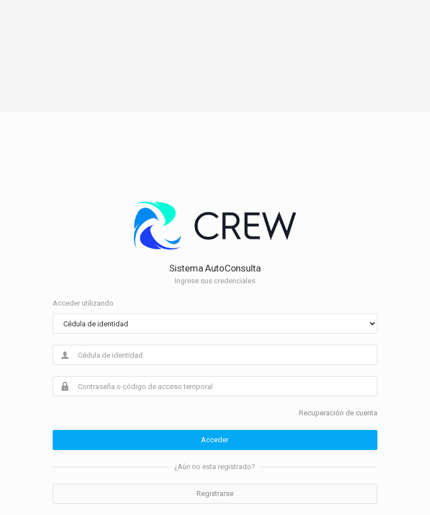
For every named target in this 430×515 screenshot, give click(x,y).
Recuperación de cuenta (338, 413)
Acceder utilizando (83, 303)
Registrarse (215, 493)
